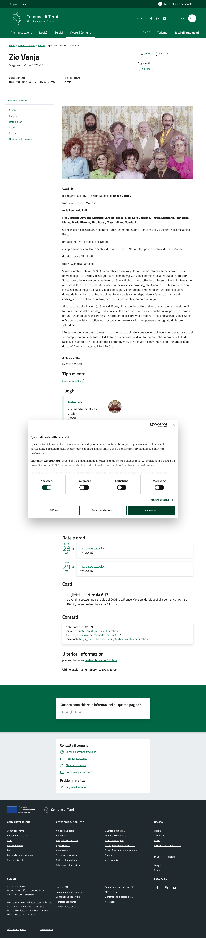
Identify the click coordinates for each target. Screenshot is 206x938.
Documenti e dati (15, 860)
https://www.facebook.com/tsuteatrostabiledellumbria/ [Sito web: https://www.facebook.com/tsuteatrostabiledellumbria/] (117, 639)
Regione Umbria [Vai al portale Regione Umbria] (18, 4)
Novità (43, 32)
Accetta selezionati (103, 510)
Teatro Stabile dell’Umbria (101, 660)
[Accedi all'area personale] (175, 4)
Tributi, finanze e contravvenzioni (121, 850)
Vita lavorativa (112, 860)
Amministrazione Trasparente (119, 887)
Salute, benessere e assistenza (120, 845)
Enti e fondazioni (15, 845)
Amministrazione (21, 32)
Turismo (162, 32)
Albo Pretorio (111, 892)
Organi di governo (15, 831)
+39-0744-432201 (24, 914)
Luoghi (157, 865)
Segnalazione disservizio (68, 897)
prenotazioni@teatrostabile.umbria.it (97, 631)
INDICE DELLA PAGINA (29, 101)
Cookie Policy (46, 929)
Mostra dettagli (160, 499)
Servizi (59, 32)
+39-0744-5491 (36, 906)
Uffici (9, 840)
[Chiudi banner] (174, 425)
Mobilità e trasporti (114, 840)
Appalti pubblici (63, 845)
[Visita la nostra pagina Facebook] (157, 888)
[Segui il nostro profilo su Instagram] (166, 888)
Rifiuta (54, 510)
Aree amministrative (17, 835)
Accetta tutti (151, 510)
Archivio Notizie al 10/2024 (167, 845)
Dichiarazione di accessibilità (119, 897)
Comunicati (159, 835)
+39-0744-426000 (39, 910)
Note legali (110, 902)
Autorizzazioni (63, 850)
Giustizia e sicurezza (115, 831)
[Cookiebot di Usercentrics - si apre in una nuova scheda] (152, 425)
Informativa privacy (16, 929)
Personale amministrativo (20, 855)
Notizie (157, 831)
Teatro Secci (75, 402)
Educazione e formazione (68, 865)
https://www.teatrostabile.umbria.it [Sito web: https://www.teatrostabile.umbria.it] (97, 635)
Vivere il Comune (80, 32)
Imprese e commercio (115, 835)
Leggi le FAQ (62, 887)
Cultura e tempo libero (66, 860)
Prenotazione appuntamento (70, 892)
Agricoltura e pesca (65, 831)
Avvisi (157, 840)
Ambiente (61, 835)
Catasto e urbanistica (66, 855)
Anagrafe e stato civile (67, 840)
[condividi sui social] (145, 53)
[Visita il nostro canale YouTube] (174, 888)
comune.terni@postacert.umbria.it (32, 902)
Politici (10, 850)
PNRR (146, 32)
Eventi (157, 870)
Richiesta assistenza (66, 902)
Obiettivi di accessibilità (67, 906)
